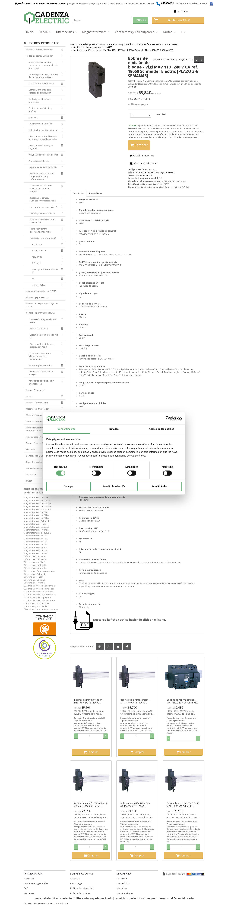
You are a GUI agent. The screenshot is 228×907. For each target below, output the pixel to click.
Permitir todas (160, 486)
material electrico (46, 898)
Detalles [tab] (114, 429)
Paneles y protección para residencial (42, 221)
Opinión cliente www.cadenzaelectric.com (46, 903)
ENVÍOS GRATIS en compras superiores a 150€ (40, 3)
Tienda (44, 32)
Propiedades (95, 193)
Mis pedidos (123, 883)
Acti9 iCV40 (37, 256)
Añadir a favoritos (142, 155)
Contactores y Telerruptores (136, 32)
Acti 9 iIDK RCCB (39, 250)
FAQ (26, 888)
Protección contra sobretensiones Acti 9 (40, 230)
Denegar (68, 486)
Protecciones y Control (39, 160)
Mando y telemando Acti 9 (42, 213)
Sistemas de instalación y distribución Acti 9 (42, 345)
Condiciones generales (36, 883)
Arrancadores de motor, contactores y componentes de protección (43, 65)
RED (33, 278)
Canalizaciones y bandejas (41, 83)
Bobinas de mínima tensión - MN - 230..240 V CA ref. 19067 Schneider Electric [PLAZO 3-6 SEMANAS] (182, 701)
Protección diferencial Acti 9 (43, 237)
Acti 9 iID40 (37, 244)
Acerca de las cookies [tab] (161, 429)
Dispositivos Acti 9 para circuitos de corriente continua (41, 188)
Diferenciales (66, 32)
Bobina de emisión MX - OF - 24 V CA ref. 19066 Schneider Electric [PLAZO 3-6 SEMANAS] (90, 805)
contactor (66, 898)
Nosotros (29, 878)
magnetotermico (157, 898)
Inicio (29, 32)
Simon (29, 396)
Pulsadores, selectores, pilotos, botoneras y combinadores (39, 356)
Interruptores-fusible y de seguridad (40, 147)
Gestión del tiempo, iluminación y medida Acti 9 (43, 199)
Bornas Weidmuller (35, 390)
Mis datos (121, 888)
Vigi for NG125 (38, 284)
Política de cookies (80, 893)
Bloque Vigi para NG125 (37, 297)
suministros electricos (130, 898)
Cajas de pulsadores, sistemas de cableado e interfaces (43, 76)
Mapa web (29, 893)
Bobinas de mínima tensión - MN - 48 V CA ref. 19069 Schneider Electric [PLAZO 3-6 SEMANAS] (135, 701)
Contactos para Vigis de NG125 (41, 312)
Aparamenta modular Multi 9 (43, 167)
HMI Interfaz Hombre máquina (42, 130)
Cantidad (161, 114)
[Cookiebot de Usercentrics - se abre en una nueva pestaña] (168, 418)
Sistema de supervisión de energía (41, 373)
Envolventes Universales (40, 123)
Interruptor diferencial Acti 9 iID (45, 271)
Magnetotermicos (96, 32)
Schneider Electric (143, 175)
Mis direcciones (124, 893)
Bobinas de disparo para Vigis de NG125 (176, 59)
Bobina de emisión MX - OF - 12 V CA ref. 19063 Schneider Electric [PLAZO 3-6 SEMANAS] (183, 805)
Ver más (132, 86)
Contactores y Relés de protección (39, 100)
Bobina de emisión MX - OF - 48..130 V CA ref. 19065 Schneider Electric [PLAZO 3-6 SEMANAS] (135, 805)
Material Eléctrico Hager (37, 408)
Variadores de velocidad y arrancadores (41, 382)
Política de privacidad (81, 888)
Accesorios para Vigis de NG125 (41, 291)
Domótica (33, 117)
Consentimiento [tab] (66, 429)
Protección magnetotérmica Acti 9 (43, 321)
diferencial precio (182, 898)
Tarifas (169, 32)
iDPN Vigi (36, 263)
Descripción (78, 193)
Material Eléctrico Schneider (39, 49)
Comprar (139, 145)
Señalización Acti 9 (39, 328)
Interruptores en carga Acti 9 (43, 207)
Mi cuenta (182, 11)
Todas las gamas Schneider (39, 55)
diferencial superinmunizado (94, 898)
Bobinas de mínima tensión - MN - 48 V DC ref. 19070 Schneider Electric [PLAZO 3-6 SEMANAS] (89, 701)
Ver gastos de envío (143, 163)
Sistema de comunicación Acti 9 (44, 336)
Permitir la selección (114, 486)
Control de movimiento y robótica (40, 110)
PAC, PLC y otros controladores (43, 154)
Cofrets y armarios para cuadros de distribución (39, 91)
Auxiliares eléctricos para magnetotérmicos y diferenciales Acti (42, 176)
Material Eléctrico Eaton (37, 402)
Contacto (75, 878)
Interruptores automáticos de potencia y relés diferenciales (42, 138)
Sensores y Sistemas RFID (40, 365)
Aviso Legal (76, 883)
